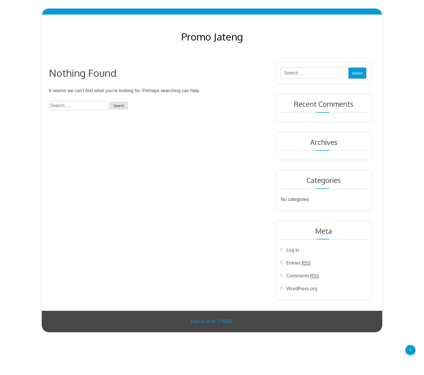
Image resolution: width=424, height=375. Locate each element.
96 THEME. (222, 321)
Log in (292, 250)
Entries (298, 263)
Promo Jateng (212, 36)
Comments (302, 276)
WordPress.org (301, 288)
